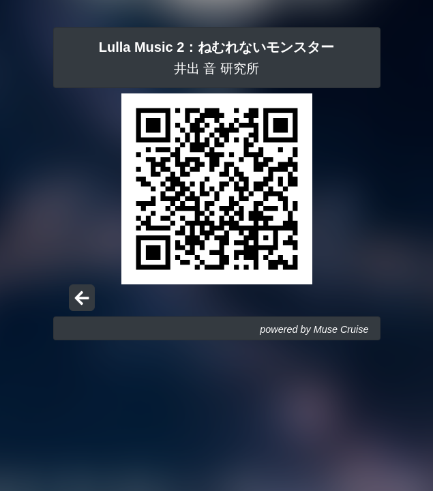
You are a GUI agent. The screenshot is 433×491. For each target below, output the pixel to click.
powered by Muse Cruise (314, 329)
